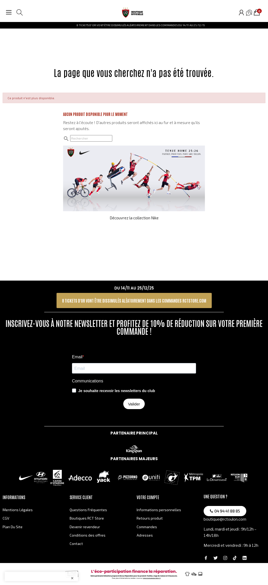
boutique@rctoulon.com (225, 519)
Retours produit (150, 518)
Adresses (145, 535)
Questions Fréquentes (88, 510)
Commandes (147, 527)
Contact (76, 543)
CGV (6, 518)
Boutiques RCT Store (87, 518)
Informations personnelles (159, 510)
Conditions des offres (87, 535)
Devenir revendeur (85, 527)
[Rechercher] (91, 138)
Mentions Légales (18, 510)
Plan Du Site (13, 527)
